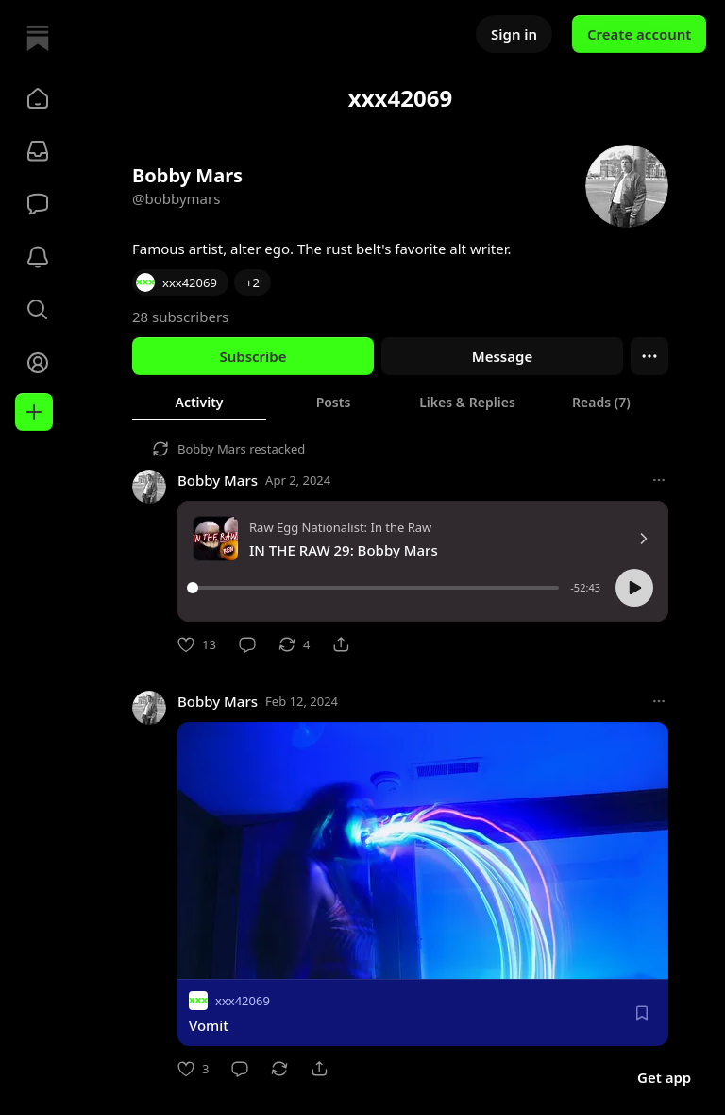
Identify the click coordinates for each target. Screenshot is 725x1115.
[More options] (659, 480)
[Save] (642, 1013)
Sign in (514, 34)
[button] (37, 98)
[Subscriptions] (37, 151)
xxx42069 (242, 1000)
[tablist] (400, 401)
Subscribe (252, 356)
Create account (639, 34)
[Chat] (37, 204)
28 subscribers (180, 316)
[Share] (341, 644)
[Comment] (247, 644)
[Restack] (294, 644)
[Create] (34, 412)
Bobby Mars (211, 448)
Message (502, 356)
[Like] (197, 644)
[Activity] (37, 257)
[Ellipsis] (649, 356)
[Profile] (37, 363)
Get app (664, 1077)
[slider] (376, 587)
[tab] (199, 401)
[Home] (37, 37)
